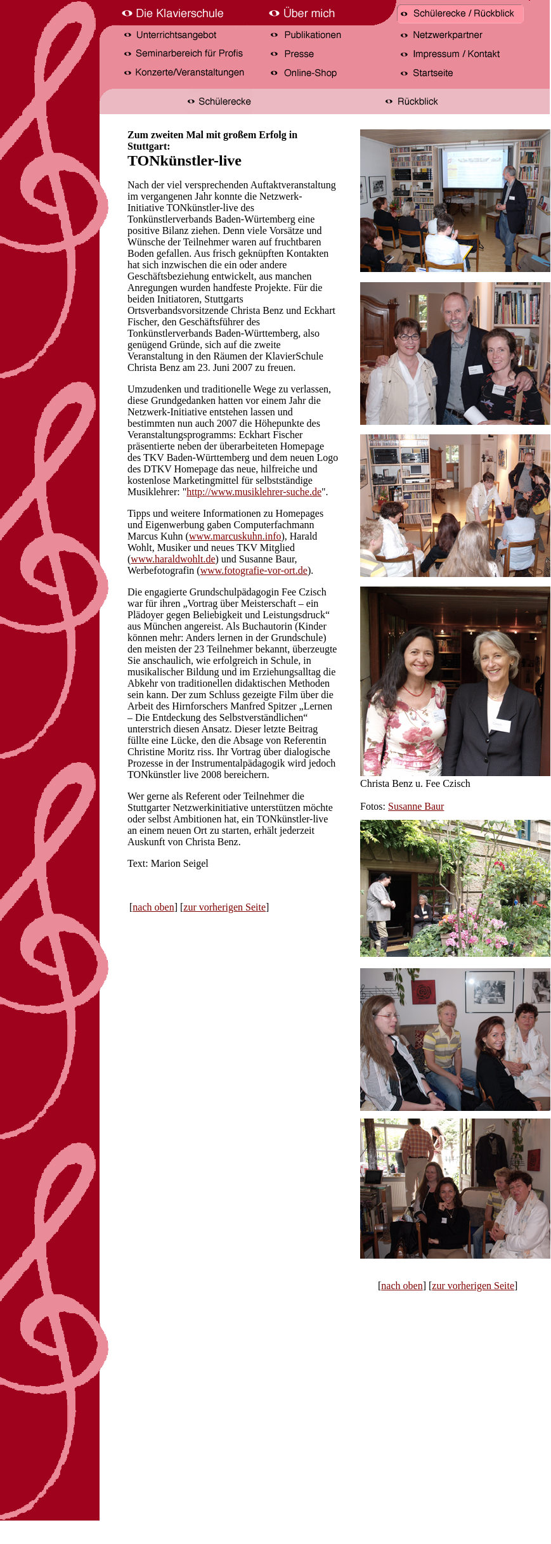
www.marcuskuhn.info (235, 536)
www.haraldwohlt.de (173, 559)
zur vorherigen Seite (224, 907)
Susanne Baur (416, 806)
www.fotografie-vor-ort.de (254, 570)
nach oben (153, 907)
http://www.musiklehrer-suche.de (253, 491)
